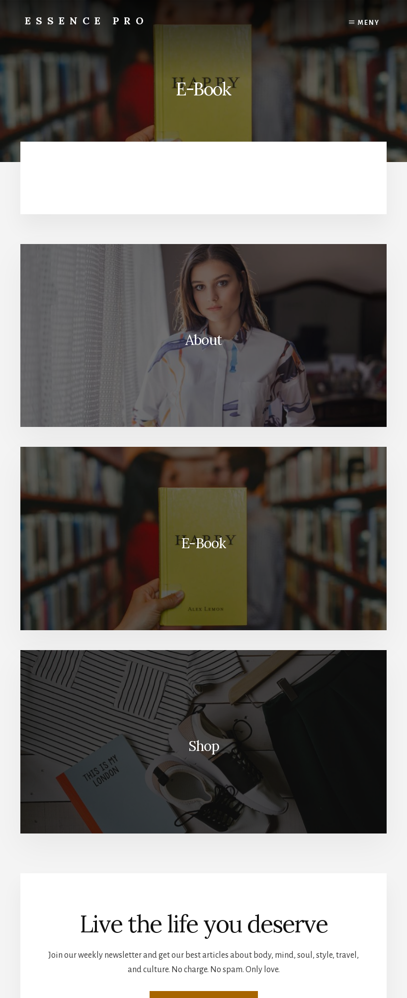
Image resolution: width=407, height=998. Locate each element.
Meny (369, 22)
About (203, 340)
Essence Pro (87, 20)
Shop (203, 746)
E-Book (203, 543)
